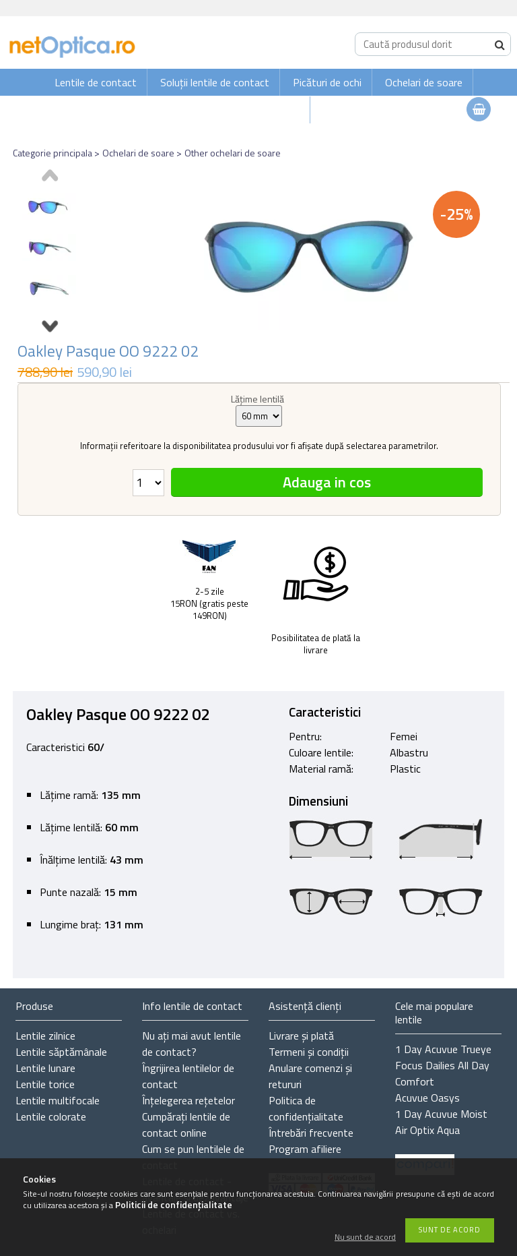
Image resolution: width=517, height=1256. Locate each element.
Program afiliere (305, 1149)
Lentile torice (45, 1084)
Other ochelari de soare (232, 153)
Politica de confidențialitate (306, 1108)
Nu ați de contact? (191, 1043)
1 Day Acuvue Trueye (443, 1049)
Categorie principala (52, 153)
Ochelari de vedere (258, 110)
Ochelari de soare (423, 82)
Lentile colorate (50, 1116)
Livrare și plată (301, 1035)
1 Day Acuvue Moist (441, 1114)
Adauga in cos (327, 482)
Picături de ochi (327, 82)
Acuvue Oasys (427, 1097)
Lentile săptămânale (61, 1052)
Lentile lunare (45, 1068)
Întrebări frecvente (311, 1133)
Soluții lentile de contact (214, 82)
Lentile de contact (96, 82)
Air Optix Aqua (427, 1130)
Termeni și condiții (309, 1052)
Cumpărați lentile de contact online (186, 1124)
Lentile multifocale (57, 1100)
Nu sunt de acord (365, 1237)
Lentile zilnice (45, 1035)
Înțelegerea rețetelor (188, 1100)
